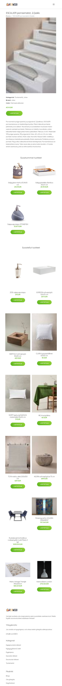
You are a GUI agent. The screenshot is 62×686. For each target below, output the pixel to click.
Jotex (26, 97)
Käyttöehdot (10, 683)
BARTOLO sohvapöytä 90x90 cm (18, 355)
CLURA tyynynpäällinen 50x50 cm (44, 355)
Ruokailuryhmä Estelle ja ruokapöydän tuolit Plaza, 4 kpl (18, 540)
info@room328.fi (11, 634)
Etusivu (8, 16)
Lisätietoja (14, 113)
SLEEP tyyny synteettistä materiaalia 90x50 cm (18, 416)
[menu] (53, 4)
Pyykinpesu (10, 652)
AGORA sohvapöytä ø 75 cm (44, 476)
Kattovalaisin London (44, 582)
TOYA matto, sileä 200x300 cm (18, 478)
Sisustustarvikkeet (12, 659)
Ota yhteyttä (10, 679)
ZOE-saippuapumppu (18, 292)
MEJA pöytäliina (44, 415)
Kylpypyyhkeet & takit (13, 649)
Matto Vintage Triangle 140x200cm (18, 583)
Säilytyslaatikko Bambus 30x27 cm (44, 184)
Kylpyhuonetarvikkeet (13, 645)
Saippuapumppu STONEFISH (17, 224)
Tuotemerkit (19, 97)
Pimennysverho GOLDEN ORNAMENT (44, 519)
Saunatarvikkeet (11, 656)
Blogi (8, 676)
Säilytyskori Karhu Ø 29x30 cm (17, 184)
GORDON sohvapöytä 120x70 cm (44, 293)
